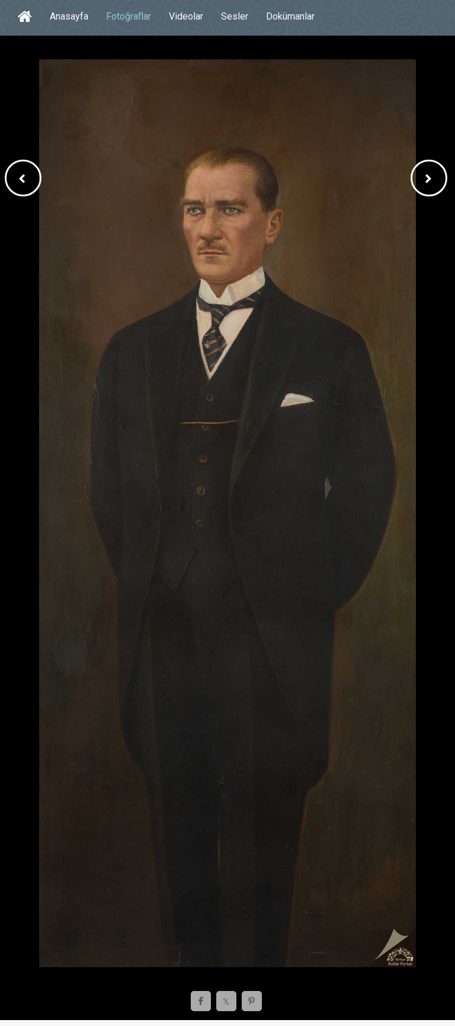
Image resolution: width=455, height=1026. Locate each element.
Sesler (234, 16)
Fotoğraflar (128, 16)
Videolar (186, 16)
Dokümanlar (290, 16)
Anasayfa (69, 16)
